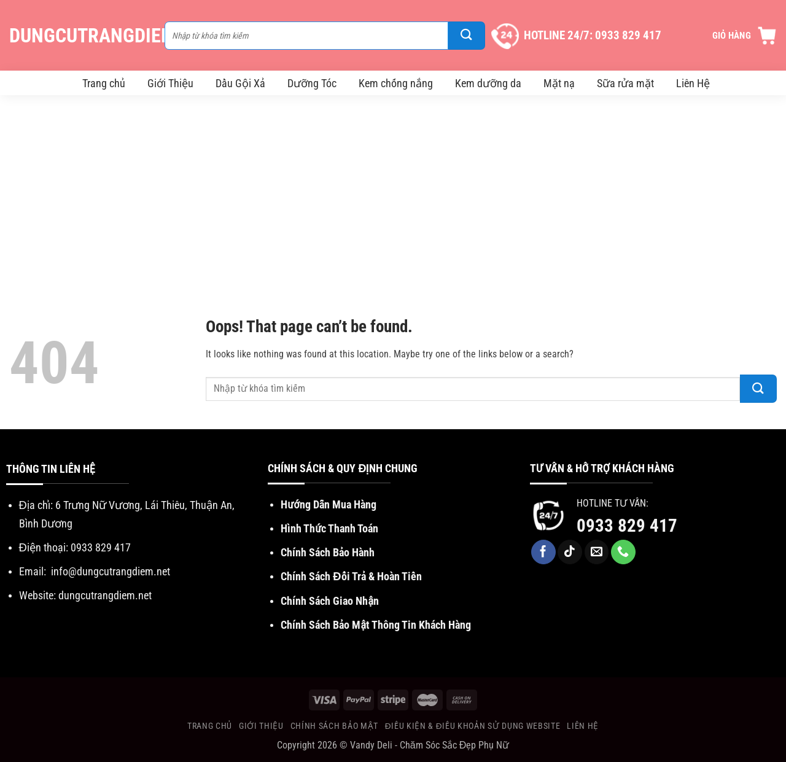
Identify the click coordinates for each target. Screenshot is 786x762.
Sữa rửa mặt (625, 83)
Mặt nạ (559, 83)
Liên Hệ (693, 83)
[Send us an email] (597, 552)
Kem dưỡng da (488, 83)
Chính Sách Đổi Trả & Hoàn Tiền (351, 576)
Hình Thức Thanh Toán (329, 528)
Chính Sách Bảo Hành (328, 552)
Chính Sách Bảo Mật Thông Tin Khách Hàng (376, 624)
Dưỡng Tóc (312, 83)
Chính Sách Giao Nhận (330, 600)
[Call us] (623, 552)
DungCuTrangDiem (80, 35)
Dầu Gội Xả (240, 83)
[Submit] (466, 35)
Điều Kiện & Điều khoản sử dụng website (472, 726)
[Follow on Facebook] (543, 552)
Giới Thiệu (170, 83)
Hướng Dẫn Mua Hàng (328, 504)
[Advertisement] (393, 187)
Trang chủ (103, 83)
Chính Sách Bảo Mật (334, 726)
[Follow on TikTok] (570, 552)
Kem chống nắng (396, 83)
